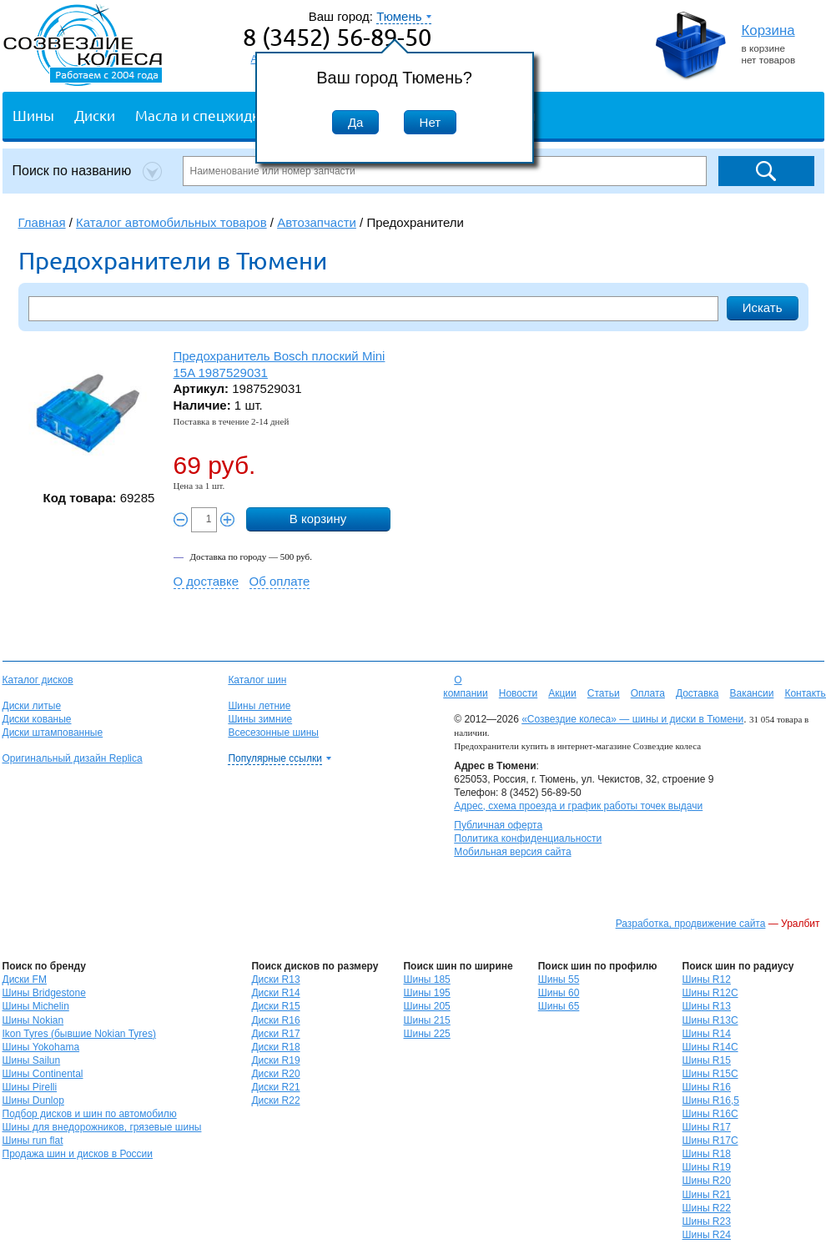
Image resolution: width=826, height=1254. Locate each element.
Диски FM (25, 979)
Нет (430, 122)
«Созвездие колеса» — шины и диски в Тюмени (632, 719)
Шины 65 (559, 1006)
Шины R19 (706, 1167)
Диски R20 (275, 1074)
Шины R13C (710, 1020)
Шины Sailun (32, 1060)
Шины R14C (710, 1047)
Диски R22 (275, 1100)
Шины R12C (710, 993)
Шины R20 (706, 1180)
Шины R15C (710, 1074)
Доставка (697, 693)
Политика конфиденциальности (528, 838)
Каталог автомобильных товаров (171, 222)
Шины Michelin (36, 1006)
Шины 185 (426, 979)
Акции (562, 693)
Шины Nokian (33, 1020)
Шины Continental (43, 1074)
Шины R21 (706, 1195)
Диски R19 (275, 1060)
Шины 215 (426, 1020)
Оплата (648, 693)
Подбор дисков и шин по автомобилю (90, 1114)
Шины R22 (706, 1208)
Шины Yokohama (41, 1047)
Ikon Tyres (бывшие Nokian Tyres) (79, 1034)
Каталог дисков (38, 680)
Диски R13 (275, 979)
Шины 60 (559, 993)
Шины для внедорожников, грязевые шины (102, 1127)
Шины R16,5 (710, 1100)
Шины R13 (706, 1006)
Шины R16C (710, 1114)
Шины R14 (706, 1034)
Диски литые (32, 706)
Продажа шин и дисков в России (78, 1154)
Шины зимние (260, 719)
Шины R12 (706, 979)
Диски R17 (275, 1034)
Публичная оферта (498, 825)
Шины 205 (426, 1006)
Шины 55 (559, 979)
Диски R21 (275, 1087)
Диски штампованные (53, 732)
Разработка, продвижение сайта (691, 923)
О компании (465, 686)
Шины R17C (710, 1140)
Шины (33, 114)
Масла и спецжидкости (212, 114)
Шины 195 (426, 993)
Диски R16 (275, 1020)
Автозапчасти (316, 222)
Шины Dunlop (33, 1100)
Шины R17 (706, 1127)
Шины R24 (706, 1235)
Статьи (603, 693)
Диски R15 (275, 1006)
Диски (94, 114)
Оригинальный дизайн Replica (73, 758)
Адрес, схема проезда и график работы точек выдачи (578, 806)
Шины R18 (706, 1154)
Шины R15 (706, 1060)
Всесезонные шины (273, 732)
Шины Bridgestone (44, 993)
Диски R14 (275, 993)
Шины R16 (706, 1087)
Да (356, 122)
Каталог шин (257, 680)
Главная (42, 222)
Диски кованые (37, 719)
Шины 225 (426, 1034)
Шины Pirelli (30, 1087)
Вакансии (751, 693)
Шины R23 (706, 1221)
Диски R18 (275, 1047)
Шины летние (259, 706)
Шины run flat (33, 1140)
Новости (518, 693)
